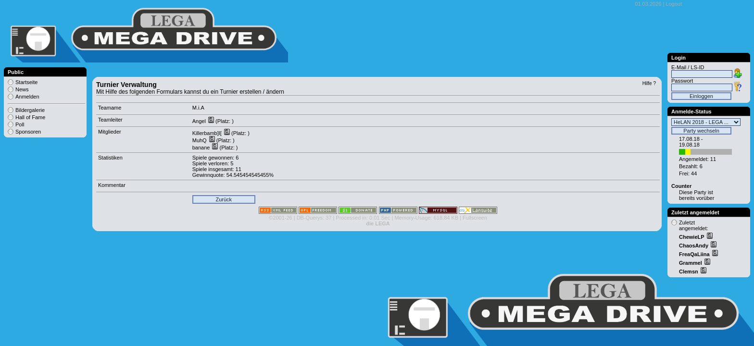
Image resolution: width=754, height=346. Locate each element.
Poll (19, 124)
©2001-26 (280, 218)
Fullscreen (475, 218)
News (22, 89)
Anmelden (27, 96)
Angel (199, 121)
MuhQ (200, 140)
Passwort (682, 81)
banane (202, 147)
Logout (674, 4)
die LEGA (378, 223)
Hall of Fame (30, 117)
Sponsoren (28, 132)
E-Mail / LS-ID (687, 67)
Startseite (26, 82)
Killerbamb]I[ (207, 133)
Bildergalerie (30, 110)
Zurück (223, 199)
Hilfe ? (649, 83)
